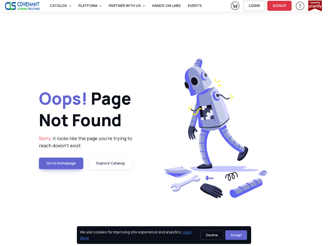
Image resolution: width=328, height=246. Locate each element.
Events (195, 5)
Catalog (58, 5)
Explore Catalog (110, 163)
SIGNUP (279, 5)
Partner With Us (125, 5)
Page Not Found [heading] (85, 109)
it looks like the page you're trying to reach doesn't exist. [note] (85, 142)
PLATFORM (87, 5)
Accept (236, 235)
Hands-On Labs (166, 5)
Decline (212, 235)
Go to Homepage (61, 163)
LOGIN (254, 5)
